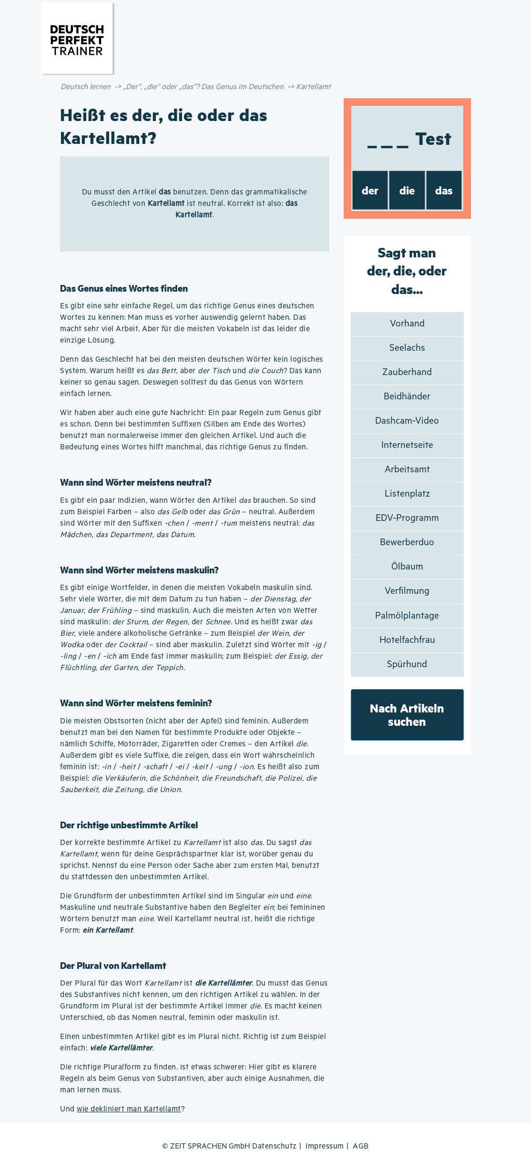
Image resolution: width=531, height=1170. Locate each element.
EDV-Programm (407, 518)
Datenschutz (274, 1146)
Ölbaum (407, 566)
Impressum (325, 1146)
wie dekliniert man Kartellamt (129, 1109)
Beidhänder (407, 396)
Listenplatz (407, 493)
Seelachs (407, 348)
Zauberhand (407, 372)
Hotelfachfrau (407, 640)
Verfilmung (407, 591)
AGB (361, 1146)
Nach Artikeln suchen (407, 714)
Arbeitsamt (407, 469)
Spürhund (407, 664)
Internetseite (407, 445)
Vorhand (407, 323)
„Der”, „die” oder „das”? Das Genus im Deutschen (203, 87)
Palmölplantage (407, 615)
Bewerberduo (407, 542)
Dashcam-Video (407, 421)
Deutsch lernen (86, 87)
